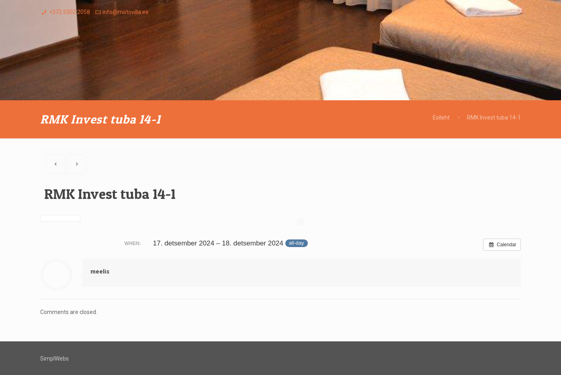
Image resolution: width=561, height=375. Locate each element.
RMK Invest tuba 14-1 (494, 117)
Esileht (441, 117)
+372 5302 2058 (69, 12)
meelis (99, 271)
